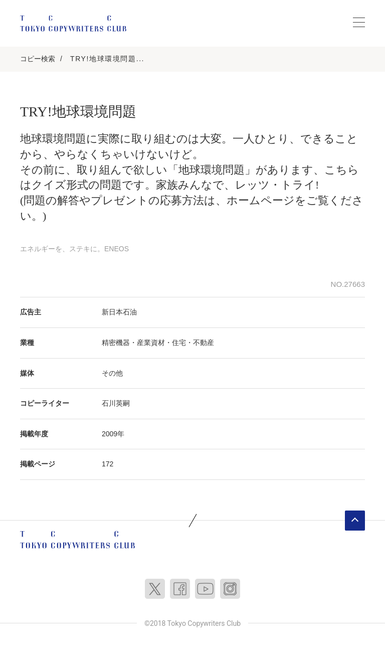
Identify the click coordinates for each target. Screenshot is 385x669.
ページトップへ (355, 521)
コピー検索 (37, 59)
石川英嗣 (116, 403)
